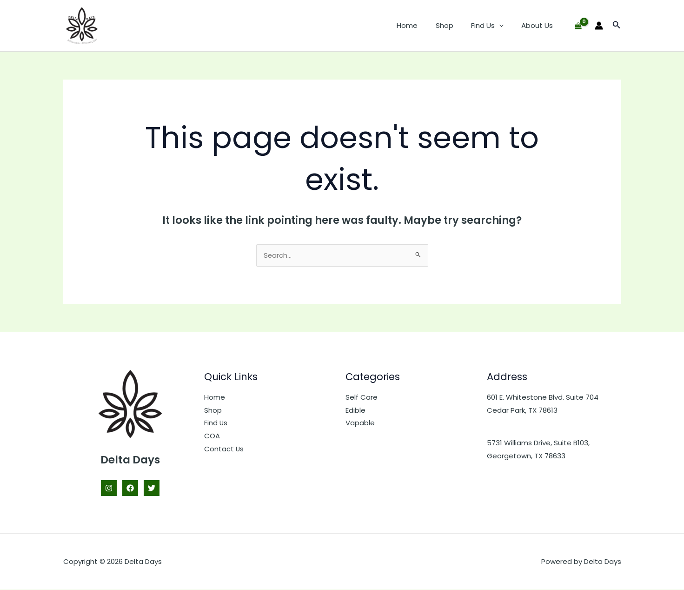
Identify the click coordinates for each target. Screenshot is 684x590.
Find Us (493, 25)
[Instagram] (109, 488)
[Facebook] (130, 488)
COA (212, 436)
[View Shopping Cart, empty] (578, 26)
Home (420, 25)
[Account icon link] (599, 25)
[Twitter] (151, 488)
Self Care (361, 397)
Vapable (360, 424)
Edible (355, 411)
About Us (539, 25)
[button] (504, 25)
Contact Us (224, 449)
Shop (454, 25)
